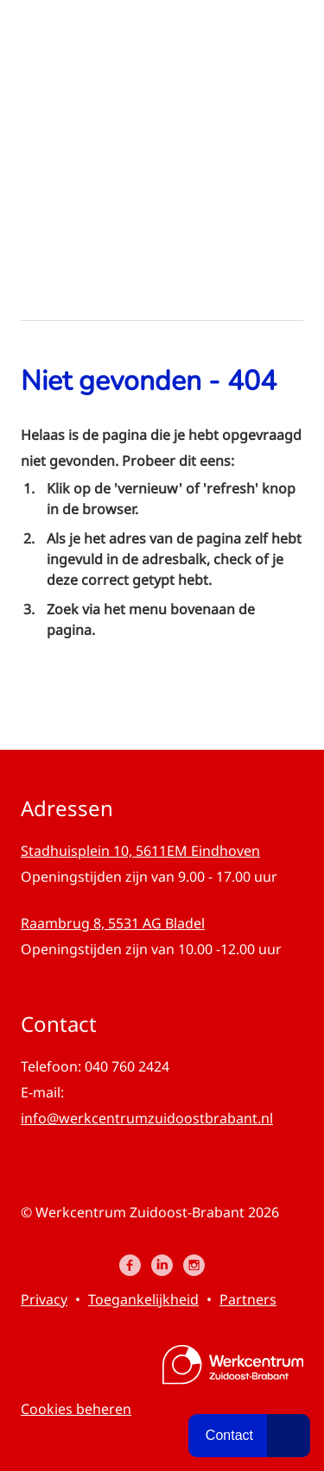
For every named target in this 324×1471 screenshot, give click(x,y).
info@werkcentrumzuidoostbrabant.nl (147, 1118)
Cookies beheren (76, 1408)
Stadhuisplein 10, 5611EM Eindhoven (140, 850)
